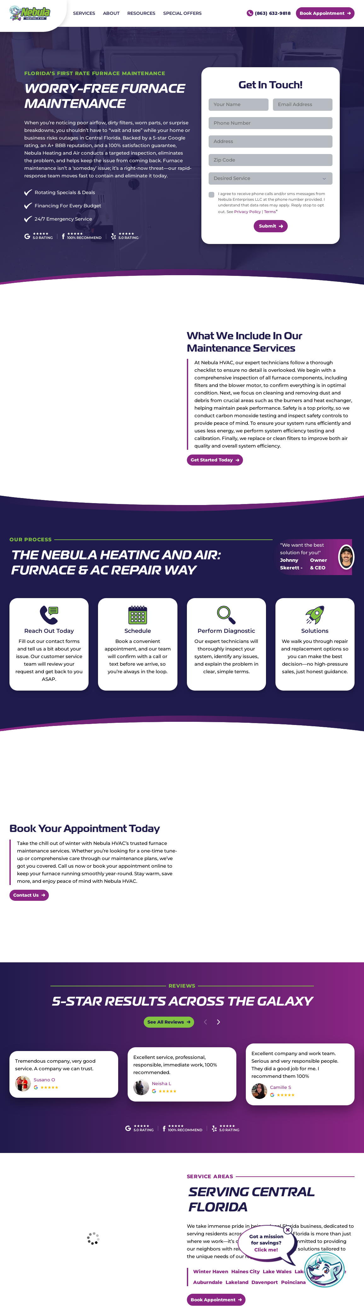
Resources (141, 13)
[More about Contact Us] (29, 895)
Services (84, 13)
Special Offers (182, 13)
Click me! (266, 1250)
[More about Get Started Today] (215, 460)
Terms (270, 211)
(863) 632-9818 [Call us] (273, 13)
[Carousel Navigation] (212, 1022)
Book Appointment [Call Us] (322, 13)
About (111, 13)
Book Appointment (213, 1299)
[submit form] (271, 226)
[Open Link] (169, 1021)
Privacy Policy (247, 211)
